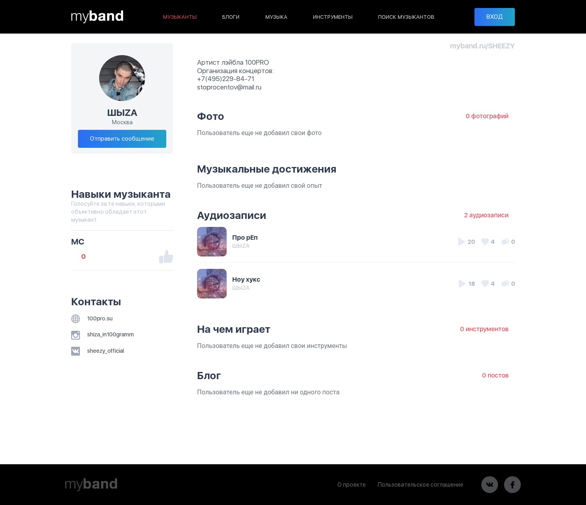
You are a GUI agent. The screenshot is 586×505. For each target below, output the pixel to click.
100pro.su (92, 318)
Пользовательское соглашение (420, 484)
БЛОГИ (230, 17)
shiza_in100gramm (102, 334)
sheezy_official (97, 351)
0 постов (495, 375)
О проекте (351, 484)
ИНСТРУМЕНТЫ (333, 17)
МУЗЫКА (276, 17)
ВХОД (494, 16)
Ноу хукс (246, 279)
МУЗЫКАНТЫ (180, 17)
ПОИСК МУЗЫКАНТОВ (406, 17)
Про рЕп (245, 237)
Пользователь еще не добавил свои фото (259, 133)
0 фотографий (487, 116)
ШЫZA (240, 246)
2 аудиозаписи (486, 215)
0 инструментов (484, 329)
